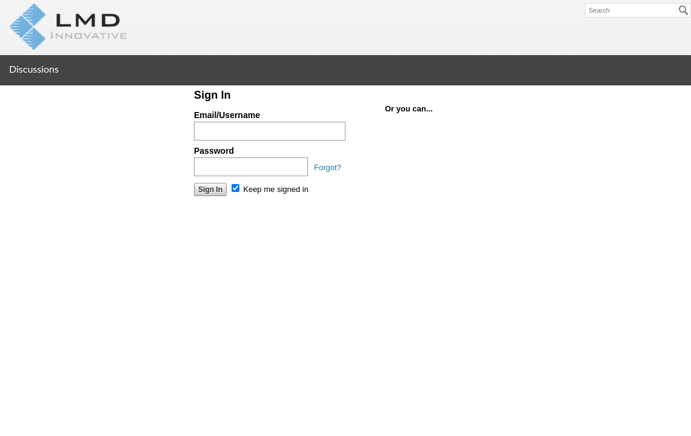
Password (214, 151)
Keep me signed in (270, 189)
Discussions (34, 68)
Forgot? (327, 167)
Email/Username (227, 115)
